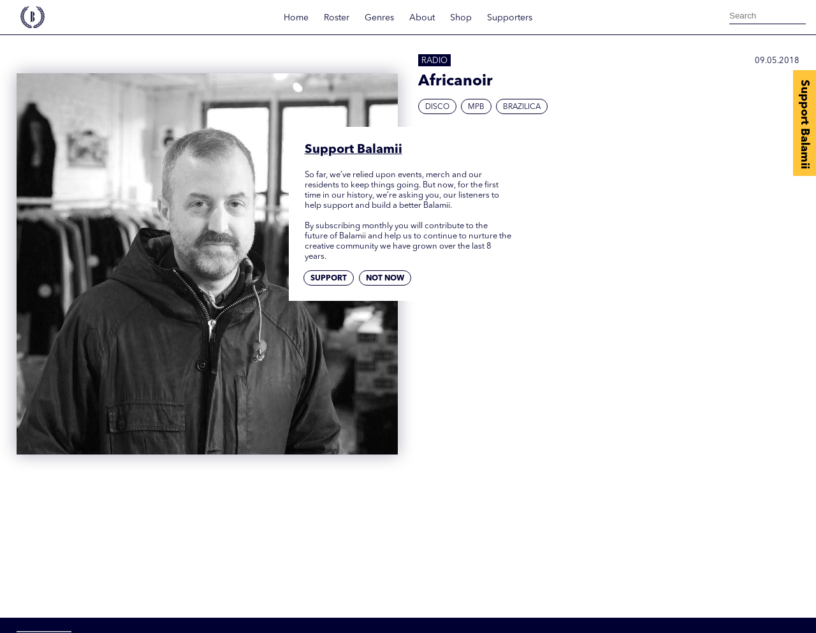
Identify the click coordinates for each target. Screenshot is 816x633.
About (422, 17)
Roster (336, 17)
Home (296, 17)
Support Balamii (804, 124)
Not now (385, 278)
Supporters (509, 17)
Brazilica (522, 107)
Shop (461, 17)
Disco (437, 107)
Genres (379, 17)
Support (328, 278)
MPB (476, 107)
